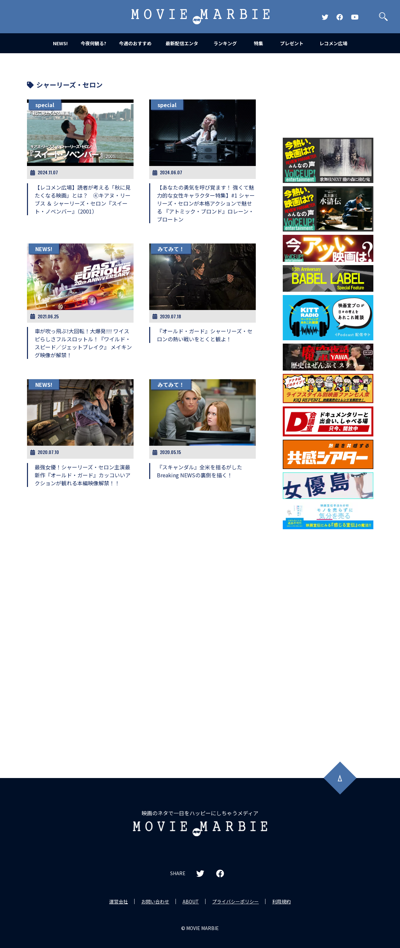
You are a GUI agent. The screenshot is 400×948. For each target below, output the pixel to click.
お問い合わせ (155, 901)
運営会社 (118, 901)
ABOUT (191, 901)
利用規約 (281, 901)
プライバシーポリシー (235, 901)
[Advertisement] (328, 639)
